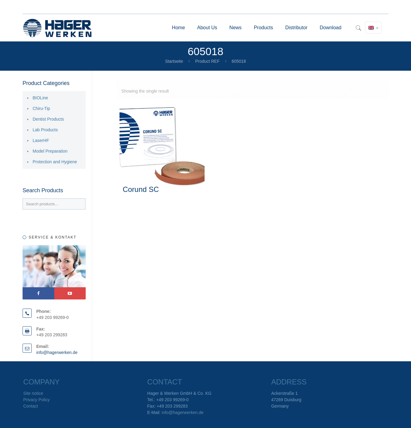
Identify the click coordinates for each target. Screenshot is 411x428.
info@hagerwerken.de (57, 352)
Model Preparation (50, 151)
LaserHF (41, 140)
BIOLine (40, 97)
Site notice (33, 393)
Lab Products (45, 129)
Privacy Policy (36, 399)
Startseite (174, 61)
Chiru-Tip (41, 108)
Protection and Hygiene (55, 161)
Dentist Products (48, 119)
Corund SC (141, 189)
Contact (30, 406)
